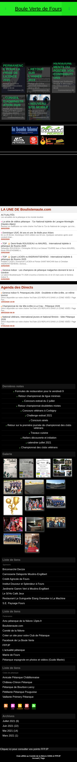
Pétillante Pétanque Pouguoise (20, 692)
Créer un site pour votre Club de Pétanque (26, 635)
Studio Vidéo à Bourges (53, 151)
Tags (43, 758)
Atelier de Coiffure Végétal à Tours (18, 151)
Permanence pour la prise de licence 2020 (13, 73)
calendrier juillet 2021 (39, 442)
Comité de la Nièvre (14, 630)
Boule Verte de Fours (38, 9)
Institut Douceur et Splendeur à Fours (23, 584)
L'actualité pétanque (14, 650)
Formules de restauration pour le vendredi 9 (39, 391)
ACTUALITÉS (7, 215)
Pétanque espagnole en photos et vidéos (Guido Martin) (34, 659)
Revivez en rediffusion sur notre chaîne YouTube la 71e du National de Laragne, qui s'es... (38, 226)
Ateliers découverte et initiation (39, 437)
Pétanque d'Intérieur (39, 149)
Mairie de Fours (11, 655)
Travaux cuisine (39, 433)
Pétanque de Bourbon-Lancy (18, 687)
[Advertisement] (38, 39)
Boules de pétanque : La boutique (39, 153)
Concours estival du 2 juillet (39, 401)
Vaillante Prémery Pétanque (18, 697)
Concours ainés (39, 420)
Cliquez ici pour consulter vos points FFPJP (24, 749)
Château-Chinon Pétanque (17, 682)
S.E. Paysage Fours (14, 603)
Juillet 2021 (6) (11, 721)
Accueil (35, 758)
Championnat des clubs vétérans (39, 447)
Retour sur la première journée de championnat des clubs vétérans (39, 426)
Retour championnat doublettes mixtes (39, 405)
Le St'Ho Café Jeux (13, 593)
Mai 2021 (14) (10, 730)
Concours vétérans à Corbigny (39, 410)
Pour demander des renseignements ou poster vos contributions (63, 65)
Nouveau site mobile (38, 105)
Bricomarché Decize (14, 569)
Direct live (68, 151)
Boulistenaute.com (13, 625)
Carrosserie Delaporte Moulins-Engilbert (25, 574)
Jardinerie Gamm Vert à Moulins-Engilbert (26, 588)
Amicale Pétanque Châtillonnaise (21, 677)
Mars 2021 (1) (10, 735)
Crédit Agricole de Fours (16, 579)
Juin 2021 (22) (10, 726)
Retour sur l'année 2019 (36, 74)
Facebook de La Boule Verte (18, 640)
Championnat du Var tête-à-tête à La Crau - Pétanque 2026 (31, 306)
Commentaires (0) (15, 90)
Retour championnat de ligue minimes (39, 396)
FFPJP (6, 645)
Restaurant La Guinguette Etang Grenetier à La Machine (34, 598)
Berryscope (37, 151)
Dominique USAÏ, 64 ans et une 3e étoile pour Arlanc (28, 232)
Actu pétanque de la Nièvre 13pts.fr (22, 621)
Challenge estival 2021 (39, 415)
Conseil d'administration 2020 (13, 101)
